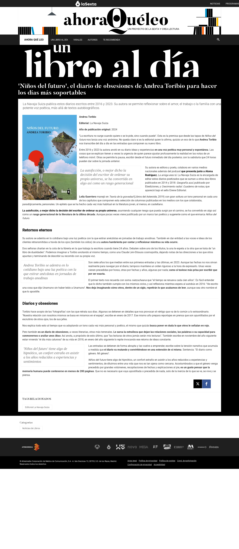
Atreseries (155, 527)
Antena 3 (97, 527)
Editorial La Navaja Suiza (37, 487)
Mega (144, 527)
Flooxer (214, 527)
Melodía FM (190, 527)
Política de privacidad (148, 541)
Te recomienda (111, 39)
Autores (92, 39)
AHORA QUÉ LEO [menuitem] (212, 3)
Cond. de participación (186, 541)
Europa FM (179, 527)
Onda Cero (167, 527)
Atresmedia (31, 527)
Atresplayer (202, 527)
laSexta (109, 527)
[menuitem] (59, 40)
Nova (132, 527)
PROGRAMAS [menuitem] (176, 3)
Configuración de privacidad (140, 545)
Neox (120, 527)
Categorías (26, 503)
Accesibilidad (159, 545)
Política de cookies (167, 541)
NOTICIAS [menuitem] (159, 3)
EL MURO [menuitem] (194, 3)
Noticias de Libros (31, 508)
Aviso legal (132, 541)
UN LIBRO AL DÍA (59, 39)
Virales (77, 39)
